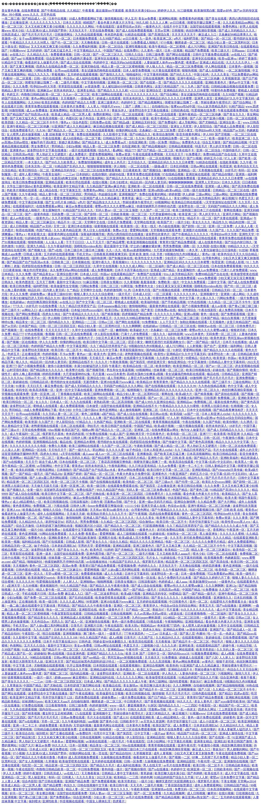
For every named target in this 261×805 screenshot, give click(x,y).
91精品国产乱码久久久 (70, 166)
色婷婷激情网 (113, 290)
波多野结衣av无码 (129, 26)
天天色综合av (40, 621)
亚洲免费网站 (59, 110)
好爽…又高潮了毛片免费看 (210, 757)
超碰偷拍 (40, 653)
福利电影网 (99, 258)
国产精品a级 (121, 122)
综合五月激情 (211, 142)
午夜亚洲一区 (235, 529)
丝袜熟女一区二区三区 (182, 533)
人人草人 (93, 106)
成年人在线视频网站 (51, 513)
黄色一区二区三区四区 (197, 513)
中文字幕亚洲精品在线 (171, 477)
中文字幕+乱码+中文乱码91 (214, 461)
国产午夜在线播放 (82, 693)
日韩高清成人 (11, 34)
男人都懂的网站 (238, 749)
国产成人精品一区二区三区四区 (147, 126)
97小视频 (166, 42)
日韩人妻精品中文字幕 (220, 465)
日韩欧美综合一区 (199, 529)
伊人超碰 (188, 194)
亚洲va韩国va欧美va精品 (165, 190)
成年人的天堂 (249, 449)
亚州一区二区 (198, 601)
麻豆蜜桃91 (80, 677)
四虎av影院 (242, 693)
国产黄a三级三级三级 (243, 306)
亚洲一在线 (226, 617)
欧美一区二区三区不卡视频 (70, 481)
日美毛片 (77, 625)
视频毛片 (179, 158)
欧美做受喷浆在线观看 (111, 597)
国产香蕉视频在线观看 (160, 701)
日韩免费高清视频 (122, 529)
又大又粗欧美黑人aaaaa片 (173, 553)
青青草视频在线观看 (167, 422)
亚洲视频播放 (72, 633)
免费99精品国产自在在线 (220, 154)
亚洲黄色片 (160, 473)
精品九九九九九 (39, 74)
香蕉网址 (219, 529)
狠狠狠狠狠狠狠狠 (99, 166)
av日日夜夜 (178, 22)
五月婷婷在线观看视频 (83, 74)
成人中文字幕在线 (229, 609)
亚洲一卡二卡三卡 (191, 465)
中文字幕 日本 (23, 665)
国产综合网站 (169, 94)
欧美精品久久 (231, 493)
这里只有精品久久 (158, 713)
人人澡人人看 (244, 226)
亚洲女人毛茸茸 (181, 126)
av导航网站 (45, 465)
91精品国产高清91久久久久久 (230, 489)
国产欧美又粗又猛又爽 (169, 453)
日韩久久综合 (134, 54)
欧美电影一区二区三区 (182, 433)
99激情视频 (17, 110)
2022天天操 (105, 777)
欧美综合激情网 (164, 134)
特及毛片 (201, 146)
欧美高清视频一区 (51, 118)
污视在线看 (61, 505)
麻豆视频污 (229, 198)
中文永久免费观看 (193, 282)
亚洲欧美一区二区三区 (123, 82)
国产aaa (16, 58)
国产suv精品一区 (94, 657)
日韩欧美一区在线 (143, 577)
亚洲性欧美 (187, 645)
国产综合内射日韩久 (239, 242)
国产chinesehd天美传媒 (227, 469)
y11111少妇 (137, 90)
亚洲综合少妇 (96, 378)
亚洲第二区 (151, 410)
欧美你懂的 (164, 366)
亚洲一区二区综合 (111, 46)
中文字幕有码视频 (156, 74)
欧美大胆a (132, 625)
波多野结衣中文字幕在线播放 (149, 110)
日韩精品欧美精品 (238, 765)
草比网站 (98, 449)
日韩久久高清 (137, 709)
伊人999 (208, 134)
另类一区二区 (50, 721)
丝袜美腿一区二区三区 (169, 370)
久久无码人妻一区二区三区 (61, 414)
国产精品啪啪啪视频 (231, 685)
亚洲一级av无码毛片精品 (49, 258)
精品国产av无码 (234, 130)
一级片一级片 (43, 677)
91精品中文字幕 (13, 62)
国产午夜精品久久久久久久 (190, 234)
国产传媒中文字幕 (175, 441)
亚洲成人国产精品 (162, 270)
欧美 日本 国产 (136, 653)
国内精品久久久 (59, 322)
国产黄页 (147, 310)
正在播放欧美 (28, 601)
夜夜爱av (192, 62)
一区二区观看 (22, 78)
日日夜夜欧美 (132, 170)
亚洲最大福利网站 (190, 398)
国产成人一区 (74, 621)
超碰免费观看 (48, 725)
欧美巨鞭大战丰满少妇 (193, 338)
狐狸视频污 (135, 390)
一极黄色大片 (152, 26)
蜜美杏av (78, 465)
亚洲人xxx (14, 509)
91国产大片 (161, 318)
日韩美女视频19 (111, 282)
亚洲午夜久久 (101, 262)
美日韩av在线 (159, 414)
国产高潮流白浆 (159, 34)
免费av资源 (123, 154)
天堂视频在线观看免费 (165, 230)
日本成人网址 (93, 681)
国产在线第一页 (151, 82)
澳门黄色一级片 (94, 633)
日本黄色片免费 (65, 629)
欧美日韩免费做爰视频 (28, 182)
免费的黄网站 (102, 114)
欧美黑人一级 (244, 461)
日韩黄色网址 (144, 86)
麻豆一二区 (144, 198)
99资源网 (92, 601)
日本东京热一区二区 (39, 166)
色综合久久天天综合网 (242, 669)
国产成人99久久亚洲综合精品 (155, 402)
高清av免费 (70, 565)
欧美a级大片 (184, 394)
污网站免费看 (43, 70)
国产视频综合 (152, 170)
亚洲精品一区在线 (34, 449)
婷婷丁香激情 (248, 58)
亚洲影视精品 (201, 469)
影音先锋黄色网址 (188, 134)
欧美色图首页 (25, 282)
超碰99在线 (117, 174)
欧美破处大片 (139, 330)
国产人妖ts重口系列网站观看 (49, 477)
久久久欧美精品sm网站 (239, 22)
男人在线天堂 (152, 765)
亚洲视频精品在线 (45, 441)
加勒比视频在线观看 (194, 322)
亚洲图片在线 (107, 537)
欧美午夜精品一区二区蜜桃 (167, 46)
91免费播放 (150, 322)
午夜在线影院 (105, 26)
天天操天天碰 (76, 513)
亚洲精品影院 (156, 737)
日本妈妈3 (83, 174)
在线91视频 (100, 182)
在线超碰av (17, 302)
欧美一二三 (199, 138)
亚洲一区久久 (34, 573)
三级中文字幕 (217, 282)
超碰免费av (38, 294)
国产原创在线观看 (227, 394)
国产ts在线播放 (13, 461)
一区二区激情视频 (238, 70)
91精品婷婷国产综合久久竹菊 (68, 669)
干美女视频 (228, 781)
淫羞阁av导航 (113, 501)
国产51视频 (195, 158)
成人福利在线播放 (88, 78)
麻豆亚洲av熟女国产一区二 (200, 797)
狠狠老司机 (239, 330)
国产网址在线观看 (178, 54)
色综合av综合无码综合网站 (234, 418)
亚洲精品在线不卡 (81, 362)
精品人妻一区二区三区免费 (101, 146)
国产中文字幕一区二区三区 (94, 302)
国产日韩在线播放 (51, 781)
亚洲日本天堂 (54, 661)
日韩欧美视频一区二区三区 (129, 214)
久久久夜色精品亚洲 (68, 230)
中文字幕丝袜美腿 (31, 202)
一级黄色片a (41, 218)
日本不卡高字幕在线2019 (132, 270)
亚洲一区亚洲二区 (43, 394)
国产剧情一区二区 (96, 214)
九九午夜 (246, 162)
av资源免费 (93, 86)
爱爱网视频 (107, 533)
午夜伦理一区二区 (138, 649)
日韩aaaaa (238, 50)
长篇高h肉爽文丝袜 (64, 178)
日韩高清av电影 (24, 154)
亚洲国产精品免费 (77, 781)
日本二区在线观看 (73, 426)
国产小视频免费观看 (196, 306)
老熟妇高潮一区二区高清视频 (61, 278)
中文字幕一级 (16, 278)
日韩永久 (8, 282)
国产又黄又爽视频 (22, 66)
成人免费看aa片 (116, 142)
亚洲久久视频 (106, 158)
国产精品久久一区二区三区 (66, 130)
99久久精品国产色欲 (111, 489)
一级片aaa (158, 733)
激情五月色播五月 (100, 318)
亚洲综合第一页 (230, 122)
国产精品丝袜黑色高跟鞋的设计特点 (90, 661)
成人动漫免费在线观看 (54, 310)
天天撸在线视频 (190, 565)
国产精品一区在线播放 (22, 437)
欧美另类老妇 (110, 298)
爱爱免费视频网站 (101, 154)
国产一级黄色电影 (37, 214)
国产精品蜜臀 (116, 242)
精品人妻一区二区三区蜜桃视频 (123, 66)
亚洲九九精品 (36, 246)
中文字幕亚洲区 (78, 346)
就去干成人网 (48, 461)
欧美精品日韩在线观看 (187, 202)
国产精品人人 (162, 198)
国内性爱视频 (178, 681)
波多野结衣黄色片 (158, 234)
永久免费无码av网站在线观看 (70, 270)
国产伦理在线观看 (62, 158)
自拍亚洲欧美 (138, 142)
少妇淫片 (171, 258)
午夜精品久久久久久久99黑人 (30, 42)
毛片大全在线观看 (225, 449)
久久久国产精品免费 (241, 230)
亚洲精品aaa (115, 649)
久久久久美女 (220, 74)
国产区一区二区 (60, 38)
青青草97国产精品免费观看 (178, 242)
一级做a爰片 (86, 98)
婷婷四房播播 (51, 374)
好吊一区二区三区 (22, 793)
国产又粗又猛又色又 (58, 50)
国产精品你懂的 (223, 174)
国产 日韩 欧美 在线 (179, 457)
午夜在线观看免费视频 (233, 110)
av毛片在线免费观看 (177, 765)
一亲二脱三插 (11, 18)
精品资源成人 (250, 457)
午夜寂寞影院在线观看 (67, 613)
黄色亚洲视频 (28, 533)
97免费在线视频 (97, 433)
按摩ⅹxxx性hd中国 (183, 106)
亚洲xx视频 (191, 314)
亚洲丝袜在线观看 (198, 174)
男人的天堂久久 (210, 214)
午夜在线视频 (51, 138)
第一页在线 (100, 753)
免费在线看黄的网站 (153, 194)
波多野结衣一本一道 (222, 354)
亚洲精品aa (185, 402)
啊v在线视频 (56, 653)
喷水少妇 (65, 410)
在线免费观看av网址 (50, 206)
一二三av (69, 174)
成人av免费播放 (37, 110)
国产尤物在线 (95, 493)
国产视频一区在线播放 (22, 342)
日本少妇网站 (156, 741)
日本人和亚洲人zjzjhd (216, 414)
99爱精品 (191, 358)
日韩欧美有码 (223, 769)
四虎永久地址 (51, 314)
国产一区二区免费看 (148, 793)
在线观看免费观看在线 (123, 485)
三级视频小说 (150, 645)
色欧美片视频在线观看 (22, 190)
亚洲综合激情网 (185, 501)
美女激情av (131, 685)
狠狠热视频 (190, 70)
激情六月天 (243, 673)
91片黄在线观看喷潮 (166, 70)
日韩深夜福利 (79, 501)
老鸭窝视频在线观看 (196, 290)
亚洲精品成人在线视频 (76, 617)
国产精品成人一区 (34, 18)
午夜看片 (115, 366)
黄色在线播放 (72, 709)
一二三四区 (189, 705)
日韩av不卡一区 (36, 378)
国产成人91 (121, 717)
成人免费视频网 (102, 270)
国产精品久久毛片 (206, 457)
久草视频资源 (231, 78)
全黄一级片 (34, 489)
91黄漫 (145, 118)
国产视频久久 (16, 489)
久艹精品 (73, 290)
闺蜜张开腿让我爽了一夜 (204, 22)
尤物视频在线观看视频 (49, 665)
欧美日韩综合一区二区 (34, 170)
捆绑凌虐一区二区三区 (190, 42)
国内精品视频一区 (158, 350)
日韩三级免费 (155, 54)
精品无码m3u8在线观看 (126, 62)
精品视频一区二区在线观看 (111, 577)
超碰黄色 (229, 717)
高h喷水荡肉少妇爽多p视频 (145, 374)
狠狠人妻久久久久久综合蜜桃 (94, 294)
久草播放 (51, 761)
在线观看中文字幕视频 (139, 358)
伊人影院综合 (203, 126)
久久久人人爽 (159, 22)
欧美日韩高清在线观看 (142, 238)
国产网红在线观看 (128, 322)
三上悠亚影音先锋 (230, 709)
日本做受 (92, 406)
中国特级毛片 (232, 150)
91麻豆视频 (91, 282)
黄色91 (171, 733)
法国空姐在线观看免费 (69, 553)
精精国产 (89, 22)
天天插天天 (97, 358)
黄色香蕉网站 (22, 505)
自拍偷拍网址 (62, 497)
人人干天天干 (95, 242)
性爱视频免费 (127, 565)
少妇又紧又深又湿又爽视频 (236, 278)
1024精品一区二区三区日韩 (181, 617)
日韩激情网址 (63, 34)
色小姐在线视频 (169, 226)
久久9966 (34, 102)
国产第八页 (187, 633)
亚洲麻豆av (44, 90)
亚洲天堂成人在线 (153, 505)
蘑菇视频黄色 (136, 705)
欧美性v (159, 354)
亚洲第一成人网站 (217, 186)
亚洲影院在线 (130, 310)
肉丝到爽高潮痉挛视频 (201, 30)
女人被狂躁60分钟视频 (117, 86)
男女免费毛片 (40, 146)
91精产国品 (236, 106)
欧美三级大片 (220, 50)
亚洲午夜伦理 (187, 745)
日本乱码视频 (179, 166)
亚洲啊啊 (245, 605)
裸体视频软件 (49, 585)
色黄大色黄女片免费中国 (133, 473)
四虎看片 (119, 801)
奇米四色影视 (113, 34)
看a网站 (118, 150)
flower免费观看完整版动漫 (106, 505)
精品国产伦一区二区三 (77, 238)
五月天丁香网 (45, 282)
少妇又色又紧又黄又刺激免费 (126, 190)
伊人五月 (131, 18)
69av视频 (54, 430)
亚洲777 (11, 366)
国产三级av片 (11, 430)
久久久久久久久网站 (81, 26)
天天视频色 (68, 98)
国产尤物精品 (208, 122)
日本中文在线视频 (199, 410)
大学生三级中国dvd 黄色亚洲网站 (29, 186)
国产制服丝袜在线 (121, 258)
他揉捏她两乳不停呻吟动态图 (156, 206)
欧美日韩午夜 (119, 785)
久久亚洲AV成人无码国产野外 (47, 30)
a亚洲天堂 (177, 358)
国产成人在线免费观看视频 (134, 30)
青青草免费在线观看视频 (42, 106)
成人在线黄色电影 (210, 242)
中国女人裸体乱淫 (98, 801)
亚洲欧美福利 (229, 457)
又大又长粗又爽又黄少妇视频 (45, 26)
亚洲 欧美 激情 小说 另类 (146, 254)
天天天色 (136, 785)
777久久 (18, 306)
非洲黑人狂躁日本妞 (215, 406)
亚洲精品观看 (54, 182)
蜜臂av (214, 777)
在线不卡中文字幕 (175, 26)
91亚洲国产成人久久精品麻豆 (71, 126)
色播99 (7, 78)
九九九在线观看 (81, 402)
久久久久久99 (187, 386)
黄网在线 (167, 394)
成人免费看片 (78, 154)
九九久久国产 (42, 629)
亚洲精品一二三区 (84, 322)
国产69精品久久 (140, 134)
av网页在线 (47, 437)
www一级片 (118, 705)
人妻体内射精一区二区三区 (197, 673)
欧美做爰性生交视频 (65, 286)
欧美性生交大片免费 (149, 258)
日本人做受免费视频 (137, 70)
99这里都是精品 (179, 497)
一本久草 (192, 250)
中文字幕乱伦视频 (180, 741)
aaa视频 (93, 721)
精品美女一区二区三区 (31, 322)
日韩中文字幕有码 (73, 318)
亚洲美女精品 (86, 90)
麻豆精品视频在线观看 (108, 126)
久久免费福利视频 (85, 46)
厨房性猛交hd (54, 521)
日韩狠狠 (178, 30)
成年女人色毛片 (115, 162)
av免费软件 (84, 733)
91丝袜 (243, 250)
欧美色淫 (96, 549)
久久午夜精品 (18, 749)
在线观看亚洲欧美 (245, 537)
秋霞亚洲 (226, 166)
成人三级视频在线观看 (132, 533)
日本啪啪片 (64, 469)
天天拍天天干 (78, 30)
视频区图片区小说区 (89, 525)
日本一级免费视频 (193, 573)
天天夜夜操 (163, 641)
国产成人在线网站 (211, 70)
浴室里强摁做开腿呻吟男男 (20, 453)
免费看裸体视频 (61, 54)
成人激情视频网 (130, 410)
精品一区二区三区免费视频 (185, 66)
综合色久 (104, 150)
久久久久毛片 (101, 689)
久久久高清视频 (160, 661)
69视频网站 (162, 202)
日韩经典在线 (180, 110)
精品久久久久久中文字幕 (101, 350)
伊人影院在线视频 (106, 334)
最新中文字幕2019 (69, 282)
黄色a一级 (209, 254)
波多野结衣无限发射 (36, 350)
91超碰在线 (32, 238)
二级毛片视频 (70, 82)
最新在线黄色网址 (227, 402)
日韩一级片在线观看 (115, 42)
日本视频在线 (81, 262)
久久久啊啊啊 (132, 326)
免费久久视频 (57, 445)
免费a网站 (102, 529)
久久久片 (101, 362)
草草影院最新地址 (132, 350)
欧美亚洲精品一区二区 (188, 366)
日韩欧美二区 (60, 262)
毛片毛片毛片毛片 (145, 278)
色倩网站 (16, 645)
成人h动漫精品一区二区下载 (82, 138)
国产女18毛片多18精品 (60, 202)
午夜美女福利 (51, 174)
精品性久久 (220, 222)
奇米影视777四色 (169, 625)
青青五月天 (207, 605)
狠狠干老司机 (225, 661)
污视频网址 (226, 673)
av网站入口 (29, 310)
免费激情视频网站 (90, 162)
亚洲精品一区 (187, 170)
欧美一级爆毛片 (220, 138)
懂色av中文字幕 (240, 82)
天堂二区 (59, 226)
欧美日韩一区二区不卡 (67, 350)
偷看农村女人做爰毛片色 (42, 62)
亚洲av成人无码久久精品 (73, 457)
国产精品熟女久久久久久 (104, 202)
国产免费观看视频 (233, 314)
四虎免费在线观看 (19, 629)
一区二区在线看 (139, 166)
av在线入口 (17, 54)
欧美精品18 (144, 382)
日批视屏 (210, 398)
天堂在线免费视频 (101, 30)
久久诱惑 (246, 422)
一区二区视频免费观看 (132, 661)
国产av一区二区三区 (220, 366)
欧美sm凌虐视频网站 (137, 250)
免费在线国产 (85, 489)
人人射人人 (71, 581)
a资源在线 (176, 613)
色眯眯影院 (233, 557)
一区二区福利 (155, 266)
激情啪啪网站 (138, 306)
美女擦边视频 (45, 793)
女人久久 (41, 402)
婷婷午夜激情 (32, 773)
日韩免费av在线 (101, 122)
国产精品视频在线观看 (119, 418)
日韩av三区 (106, 322)
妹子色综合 (87, 118)
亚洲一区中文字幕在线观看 (74, 390)
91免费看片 (194, 154)
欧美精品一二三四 (177, 549)
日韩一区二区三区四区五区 (73, 266)
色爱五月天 (247, 198)
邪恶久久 (72, 521)
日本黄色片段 (141, 290)
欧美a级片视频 (164, 426)
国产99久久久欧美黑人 (60, 162)
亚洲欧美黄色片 (216, 82)
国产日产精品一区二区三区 (155, 150)
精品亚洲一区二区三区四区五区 (28, 481)
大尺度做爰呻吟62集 (163, 214)
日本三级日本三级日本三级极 (84, 250)
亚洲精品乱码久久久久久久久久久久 (169, 390)
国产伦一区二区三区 (65, 42)
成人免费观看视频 (72, 406)
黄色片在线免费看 (170, 729)
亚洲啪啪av (88, 581)
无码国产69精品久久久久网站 (228, 206)
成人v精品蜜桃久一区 (27, 501)
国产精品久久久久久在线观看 (183, 82)
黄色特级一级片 (112, 769)
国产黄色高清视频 (201, 441)
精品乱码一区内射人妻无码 (148, 182)
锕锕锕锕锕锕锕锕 (181, 182)
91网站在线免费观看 (53, 533)
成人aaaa (88, 453)
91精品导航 (245, 645)
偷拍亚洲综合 (187, 310)
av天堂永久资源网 (152, 721)
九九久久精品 (222, 537)
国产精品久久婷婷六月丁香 (212, 577)
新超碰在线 (21, 382)
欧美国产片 (165, 222)
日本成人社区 (89, 274)
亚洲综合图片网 (67, 274)
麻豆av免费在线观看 (80, 206)
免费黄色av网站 (94, 190)
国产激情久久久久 (112, 74)
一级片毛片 (123, 294)
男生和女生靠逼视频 (121, 370)
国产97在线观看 (53, 541)
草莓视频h (58, 74)
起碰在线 (218, 370)
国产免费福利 (167, 122)
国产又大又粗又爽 (168, 545)
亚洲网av (16, 457)
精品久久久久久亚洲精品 (147, 541)
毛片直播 (98, 374)
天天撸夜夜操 (90, 42)
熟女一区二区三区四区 (61, 609)
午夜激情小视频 (233, 437)
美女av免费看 (147, 18)
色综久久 (70, 785)
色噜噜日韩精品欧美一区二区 (41, 94)
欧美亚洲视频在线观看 (142, 242)
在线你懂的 (100, 174)
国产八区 (196, 118)
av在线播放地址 (97, 561)
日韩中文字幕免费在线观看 (211, 54)
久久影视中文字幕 (115, 134)
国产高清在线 (219, 561)
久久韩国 (203, 246)
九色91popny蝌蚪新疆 (147, 617)
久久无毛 (244, 202)
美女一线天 (149, 226)
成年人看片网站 (30, 174)
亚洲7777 (206, 433)
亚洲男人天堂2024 (207, 182)
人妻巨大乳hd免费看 (142, 378)
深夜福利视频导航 (93, 234)
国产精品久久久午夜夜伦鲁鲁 (110, 585)
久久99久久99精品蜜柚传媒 (132, 318)
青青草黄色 (129, 298)
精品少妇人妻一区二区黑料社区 (229, 42)
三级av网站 (204, 194)
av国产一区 (192, 414)
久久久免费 (21, 86)
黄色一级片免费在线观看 (129, 621)
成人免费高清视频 (231, 310)
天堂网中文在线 (95, 222)
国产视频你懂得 (238, 370)
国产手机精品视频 (174, 302)
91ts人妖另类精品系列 (212, 106)
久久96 (41, 130)
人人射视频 (194, 346)
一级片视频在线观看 (190, 426)
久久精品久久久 (38, 54)
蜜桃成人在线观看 (127, 302)
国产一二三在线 (190, 258)
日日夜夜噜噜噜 (196, 613)
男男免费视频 (172, 246)
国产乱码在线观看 (81, 597)
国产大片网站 (214, 497)
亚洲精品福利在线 (102, 669)
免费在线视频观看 (89, 134)
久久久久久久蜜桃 (232, 533)
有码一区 (244, 170)
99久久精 (142, 22)
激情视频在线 (113, 18)
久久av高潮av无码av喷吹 (151, 613)
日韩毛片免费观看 (120, 222)
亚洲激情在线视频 (42, 418)
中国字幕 (249, 426)
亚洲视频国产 (128, 194)
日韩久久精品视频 (82, 477)
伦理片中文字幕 (104, 733)
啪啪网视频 (105, 581)
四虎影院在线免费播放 (37, 266)
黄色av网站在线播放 (45, 98)
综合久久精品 (119, 541)
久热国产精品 (103, 422)
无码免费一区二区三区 (67, 214)
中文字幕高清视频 (240, 545)
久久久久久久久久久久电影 (28, 445)
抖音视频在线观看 (72, 801)
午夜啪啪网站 (174, 621)
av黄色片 (208, 661)
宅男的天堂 (86, 545)
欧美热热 (172, 665)
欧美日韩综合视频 (190, 485)
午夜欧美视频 (78, 358)
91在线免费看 (48, 306)
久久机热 (162, 358)
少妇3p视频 (74, 146)
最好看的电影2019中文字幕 (80, 298)
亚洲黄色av (17, 150)
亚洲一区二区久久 (207, 390)
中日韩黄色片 (156, 433)
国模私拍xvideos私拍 (88, 246)
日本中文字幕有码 (137, 573)
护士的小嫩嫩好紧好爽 (146, 246)
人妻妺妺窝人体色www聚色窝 (164, 62)
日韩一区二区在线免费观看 (185, 186)
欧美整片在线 (75, 370)
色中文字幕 (187, 298)
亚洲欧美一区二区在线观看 (146, 186)
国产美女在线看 (216, 18)
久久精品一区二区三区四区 (119, 521)
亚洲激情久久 (222, 597)
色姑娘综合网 (107, 194)
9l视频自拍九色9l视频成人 (183, 254)
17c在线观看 (83, 713)
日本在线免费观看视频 (226, 266)
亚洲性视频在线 (136, 46)
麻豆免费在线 (54, 386)
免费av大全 (120, 230)
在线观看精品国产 (123, 274)
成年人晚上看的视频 (27, 374)
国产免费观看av (61, 797)
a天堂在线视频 (70, 453)
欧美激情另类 (25, 398)
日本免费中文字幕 (232, 777)
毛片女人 (152, 557)
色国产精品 (44, 230)
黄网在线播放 (233, 210)
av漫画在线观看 (197, 629)
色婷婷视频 (50, 354)
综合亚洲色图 (55, 58)
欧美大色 (100, 354)
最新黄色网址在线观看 (63, 234)
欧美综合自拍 (25, 733)
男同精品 (57, 146)
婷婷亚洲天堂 (156, 362)
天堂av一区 (38, 318)
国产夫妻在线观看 (226, 218)
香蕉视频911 (121, 262)
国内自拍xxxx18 (179, 653)
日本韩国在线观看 (105, 665)
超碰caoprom (62, 677)
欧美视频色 (15, 198)
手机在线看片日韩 (34, 593)
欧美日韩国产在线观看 (172, 378)
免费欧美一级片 (169, 282)
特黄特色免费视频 (223, 90)
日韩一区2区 (82, 54)
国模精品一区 (19, 418)
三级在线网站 (242, 382)
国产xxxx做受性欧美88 (230, 701)
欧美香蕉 (220, 433)
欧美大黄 (231, 497)
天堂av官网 (162, 30)
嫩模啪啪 (169, 170)
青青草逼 (128, 198)
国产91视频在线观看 (167, 290)
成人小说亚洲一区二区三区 (218, 721)
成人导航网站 (188, 122)
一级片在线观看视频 (83, 150)
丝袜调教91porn (32, 701)
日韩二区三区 (109, 286)
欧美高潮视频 (156, 497)
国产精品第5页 (26, 737)
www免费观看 (207, 278)
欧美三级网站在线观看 (107, 94)
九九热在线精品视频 (212, 386)
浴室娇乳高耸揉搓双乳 (59, 489)
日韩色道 (85, 641)
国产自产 (210, 346)
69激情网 (196, 378)
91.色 (127, 290)
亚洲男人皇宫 (203, 98)
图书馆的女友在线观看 (66, 382)
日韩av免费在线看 (72, 717)
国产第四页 (138, 362)
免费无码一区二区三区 (190, 789)
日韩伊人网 (79, 437)
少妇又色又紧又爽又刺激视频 (115, 338)
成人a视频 (116, 637)
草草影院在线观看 (70, 86)
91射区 (21, 246)
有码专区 (135, 78)
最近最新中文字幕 (116, 246)
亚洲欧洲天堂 (135, 433)
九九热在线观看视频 (89, 34)
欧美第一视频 (11, 541)
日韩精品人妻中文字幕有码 (227, 362)
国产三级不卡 (11, 310)
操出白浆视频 (230, 318)
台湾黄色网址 (211, 258)
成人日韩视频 (19, 226)
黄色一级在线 (210, 314)
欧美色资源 (218, 338)
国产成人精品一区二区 (169, 445)
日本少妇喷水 (119, 182)
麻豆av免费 (114, 358)
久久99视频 (174, 493)
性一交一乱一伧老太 (38, 198)
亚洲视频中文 (209, 294)
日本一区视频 (173, 50)
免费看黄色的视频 (191, 18)
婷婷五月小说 (213, 158)
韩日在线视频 (51, 633)
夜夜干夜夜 (248, 677)
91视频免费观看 (34, 58)
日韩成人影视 (32, 254)
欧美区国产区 (71, 430)
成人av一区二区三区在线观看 (115, 453)
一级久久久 (158, 334)
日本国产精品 (210, 318)
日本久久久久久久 (172, 410)
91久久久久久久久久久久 (142, 94)
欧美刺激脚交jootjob (42, 577)
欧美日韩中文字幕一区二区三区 (105, 342)
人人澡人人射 (11, 449)
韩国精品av (188, 418)
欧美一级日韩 (96, 485)
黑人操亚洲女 (208, 533)
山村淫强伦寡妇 (18, 370)
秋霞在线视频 (25, 230)
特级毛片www (111, 106)
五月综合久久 (137, 162)
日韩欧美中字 (31, 338)
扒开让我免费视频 (79, 665)
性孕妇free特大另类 (43, 86)
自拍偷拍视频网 (204, 685)
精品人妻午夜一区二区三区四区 (61, 194)
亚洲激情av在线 (162, 789)
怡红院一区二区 (109, 398)
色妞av (6, 258)
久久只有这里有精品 (188, 437)
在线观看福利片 (24, 206)
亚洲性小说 (104, 118)
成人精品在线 (48, 190)
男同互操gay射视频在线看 (125, 657)
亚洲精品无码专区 (144, 122)
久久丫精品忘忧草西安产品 (139, 58)
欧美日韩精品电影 (225, 453)
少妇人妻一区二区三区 (109, 797)
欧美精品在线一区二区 (138, 366)
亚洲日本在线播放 (80, 226)
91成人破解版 (31, 649)
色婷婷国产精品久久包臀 (79, 102)
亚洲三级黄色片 (109, 102)
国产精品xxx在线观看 (151, 418)
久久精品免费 (206, 501)
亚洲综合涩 (154, 90)
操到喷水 (42, 733)
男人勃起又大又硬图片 (51, 154)
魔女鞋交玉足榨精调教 (57, 713)
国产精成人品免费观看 (229, 126)
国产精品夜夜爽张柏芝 (228, 410)
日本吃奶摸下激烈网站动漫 (54, 525)
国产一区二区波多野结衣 (102, 593)
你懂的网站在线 (127, 130)
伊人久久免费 (19, 294)
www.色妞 (63, 437)
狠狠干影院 (145, 338)
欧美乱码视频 (50, 102)
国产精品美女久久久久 (43, 617)
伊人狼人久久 (155, 66)
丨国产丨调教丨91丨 (136, 106)
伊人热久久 (170, 673)
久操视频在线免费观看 (196, 597)
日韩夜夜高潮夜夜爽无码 (110, 254)
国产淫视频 (223, 134)
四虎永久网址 (207, 709)
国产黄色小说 (109, 721)
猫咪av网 (88, 430)
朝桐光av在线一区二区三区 (216, 326)
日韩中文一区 (156, 653)
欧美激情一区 (130, 226)
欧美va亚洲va (227, 58)
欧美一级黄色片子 (81, 338)
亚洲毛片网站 (232, 214)
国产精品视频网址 (150, 102)
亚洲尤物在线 (90, 66)
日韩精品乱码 (39, 382)
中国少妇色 (202, 74)
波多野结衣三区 (21, 406)
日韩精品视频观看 (181, 146)
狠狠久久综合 (52, 509)
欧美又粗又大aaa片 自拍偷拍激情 (67, 701)
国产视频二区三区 (56, 673)
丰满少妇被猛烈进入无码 (26, 298)
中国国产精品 (112, 50)
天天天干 (31, 461)
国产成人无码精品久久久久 (237, 30)
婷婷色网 (146, 777)
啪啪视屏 (105, 729)
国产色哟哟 (195, 773)
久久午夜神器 (28, 194)
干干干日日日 (75, 242)
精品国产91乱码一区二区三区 (197, 733)
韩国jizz (24, 46)
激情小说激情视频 (60, 366)
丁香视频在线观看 (70, 394)
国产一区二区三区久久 (108, 54)
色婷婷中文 (101, 62)
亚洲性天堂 (247, 234)
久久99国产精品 (110, 38)
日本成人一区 (59, 402)
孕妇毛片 (93, 426)
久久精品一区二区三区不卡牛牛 (37, 122)
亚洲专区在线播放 (106, 58)
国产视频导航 (95, 370)
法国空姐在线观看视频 (205, 26)
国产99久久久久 (181, 74)
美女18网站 (181, 198)
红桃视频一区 (240, 406)
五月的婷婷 (35, 50)
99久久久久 (251, 266)
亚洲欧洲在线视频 (238, 697)
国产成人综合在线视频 (76, 62)
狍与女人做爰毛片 (193, 430)
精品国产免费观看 (197, 50)
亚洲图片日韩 (93, 625)
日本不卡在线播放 (235, 342)
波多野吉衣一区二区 (192, 206)
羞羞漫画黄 (148, 282)
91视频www (17, 50)
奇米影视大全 (37, 234)
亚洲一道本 (44, 553)
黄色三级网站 (158, 681)
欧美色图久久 (126, 669)
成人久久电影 (113, 573)
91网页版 (127, 286)
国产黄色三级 (85, 158)
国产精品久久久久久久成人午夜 (127, 178)
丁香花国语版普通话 (179, 785)
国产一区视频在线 (246, 769)
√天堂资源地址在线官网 (220, 202)
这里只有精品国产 (167, 86)
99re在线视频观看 (134, 745)
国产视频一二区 (180, 757)
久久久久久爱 (115, 449)
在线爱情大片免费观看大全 (228, 601)
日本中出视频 (57, 18)
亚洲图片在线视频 (195, 230)
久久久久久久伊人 (238, 62)
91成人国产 (117, 433)
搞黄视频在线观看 (106, 226)
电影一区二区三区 (178, 541)
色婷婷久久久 (147, 565)
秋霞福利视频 (18, 477)
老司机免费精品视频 (171, 529)
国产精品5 (225, 693)
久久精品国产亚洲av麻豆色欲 (106, 186)
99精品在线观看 (41, 657)
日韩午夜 (97, 501)
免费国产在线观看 (149, 274)
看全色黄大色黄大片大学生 (116, 22)
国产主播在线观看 (62, 733)
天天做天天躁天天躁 (45, 485)
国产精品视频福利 (154, 146)
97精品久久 (84, 422)
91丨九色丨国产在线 (195, 86)
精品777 (130, 150)
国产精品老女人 (93, 142)
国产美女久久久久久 (165, 597)
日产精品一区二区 (138, 609)
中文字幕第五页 (71, 190)
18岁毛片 (231, 170)
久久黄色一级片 (152, 50)
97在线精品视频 (173, 174)
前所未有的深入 (65, 90)
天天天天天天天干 (184, 34)
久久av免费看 (167, 465)
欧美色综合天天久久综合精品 (238, 254)
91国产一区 (106, 330)
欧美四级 (8, 122)
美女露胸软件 (31, 138)
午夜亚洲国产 (178, 473)
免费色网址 (230, 26)
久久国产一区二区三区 (155, 210)
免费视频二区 (226, 398)
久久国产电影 (212, 422)
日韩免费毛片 (245, 326)
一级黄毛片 (209, 617)
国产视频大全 (37, 250)
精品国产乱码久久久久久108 (58, 637)
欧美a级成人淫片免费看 (135, 537)
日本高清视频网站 (199, 453)
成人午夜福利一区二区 (25, 433)
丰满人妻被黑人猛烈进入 (235, 729)
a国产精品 (109, 414)
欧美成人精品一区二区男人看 (71, 114)
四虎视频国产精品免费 (137, 314)
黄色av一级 (84, 354)
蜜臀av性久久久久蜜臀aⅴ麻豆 (115, 206)
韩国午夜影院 (247, 497)
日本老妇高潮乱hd (63, 545)
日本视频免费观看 (85, 38)
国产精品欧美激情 (84, 218)
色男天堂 (33, 278)
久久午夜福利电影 (60, 246)
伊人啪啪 (120, 166)
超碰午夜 (228, 645)
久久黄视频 (131, 282)
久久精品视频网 (174, 793)
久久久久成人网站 (132, 266)
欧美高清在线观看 (181, 461)
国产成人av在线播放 (83, 398)
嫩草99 (212, 793)
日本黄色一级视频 (241, 66)
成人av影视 (219, 306)
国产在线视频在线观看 (160, 386)
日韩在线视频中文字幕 (92, 785)
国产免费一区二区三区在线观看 (45, 597)
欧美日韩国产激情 (240, 741)
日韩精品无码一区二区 (118, 138)
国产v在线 (55, 250)
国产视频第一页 (136, 218)
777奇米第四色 (134, 633)
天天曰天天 (35, 386)
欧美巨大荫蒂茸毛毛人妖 (27, 661)
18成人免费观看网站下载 (86, 18)
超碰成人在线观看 (109, 98)
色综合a (69, 78)
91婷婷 (108, 549)
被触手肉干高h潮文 (44, 142)
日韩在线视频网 (153, 78)
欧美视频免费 (213, 557)
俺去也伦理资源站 (114, 78)
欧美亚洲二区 (163, 38)
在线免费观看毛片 (22, 130)
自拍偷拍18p (160, 106)
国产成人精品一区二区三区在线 (188, 266)
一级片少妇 (183, 222)
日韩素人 (68, 777)
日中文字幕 (142, 733)
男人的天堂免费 (220, 146)
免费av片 (197, 497)
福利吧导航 (191, 38)
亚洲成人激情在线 (231, 733)
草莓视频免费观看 (14, 617)
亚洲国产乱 (218, 629)
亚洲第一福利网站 (230, 346)
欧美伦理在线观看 (78, 182)
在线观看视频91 (193, 637)
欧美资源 (219, 358)
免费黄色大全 (191, 142)
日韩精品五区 (230, 374)
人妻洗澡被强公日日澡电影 (218, 250)
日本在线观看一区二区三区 (77, 461)
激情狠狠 (158, 693)
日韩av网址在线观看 (204, 166)
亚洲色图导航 (95, 553)
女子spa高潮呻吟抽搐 (33, 38)
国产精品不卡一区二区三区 (191, 641)
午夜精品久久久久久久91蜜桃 (179, 406)
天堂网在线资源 (145, 222)
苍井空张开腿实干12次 (204, 521)
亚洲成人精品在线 (212, 62)
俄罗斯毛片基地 (53, 433)
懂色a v (65, 122)
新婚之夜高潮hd (70, 142)
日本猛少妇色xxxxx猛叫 (87, 310)
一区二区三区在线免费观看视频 (99, 170)
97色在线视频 (197, 302)
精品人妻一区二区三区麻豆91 (36, 222)
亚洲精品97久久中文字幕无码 (235, 98)
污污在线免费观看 (93, 589)
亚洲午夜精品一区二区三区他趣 (198, 78)
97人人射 (230, 158)
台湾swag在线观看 (67, 70)
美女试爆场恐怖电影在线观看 (101, 70)
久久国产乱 (217, 230)
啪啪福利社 (134, 74)
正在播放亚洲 (19, 22)
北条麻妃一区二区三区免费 (157, 130)
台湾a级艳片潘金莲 (79, 58)
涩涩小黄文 (186, 130)
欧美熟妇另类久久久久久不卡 (90, 110)
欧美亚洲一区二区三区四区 (125, 493)
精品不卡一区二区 (199, 218)
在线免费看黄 (34, 330)
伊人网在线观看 (216, 66)
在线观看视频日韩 (202, 509)
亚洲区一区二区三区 (128, 605)
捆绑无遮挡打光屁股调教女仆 (165, 342)
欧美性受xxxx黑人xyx (236, 521)
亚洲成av (246, 218)
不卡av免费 (67, 354)
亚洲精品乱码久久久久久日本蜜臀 (186, 90)
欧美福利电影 (150, 302)
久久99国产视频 (233, 94)
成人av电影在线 (21, 218)
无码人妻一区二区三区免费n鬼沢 (148, 489)
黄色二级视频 (90, 414)
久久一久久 (114, 250)
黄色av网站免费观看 (132, 469)
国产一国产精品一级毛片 (204, 342)
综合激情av (147, 521)
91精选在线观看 (136, 34)
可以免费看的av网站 (245, 74)
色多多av (57, 741)
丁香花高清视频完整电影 (115, 461)
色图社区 (72, 118)
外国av (104, 274)
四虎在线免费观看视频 (164, 513)
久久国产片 (46, 422)
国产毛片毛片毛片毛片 (37, 34)
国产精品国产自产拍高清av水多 (28, 114)
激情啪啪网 (74, 517)
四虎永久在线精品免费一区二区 (58, 66)
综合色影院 (80, 122)
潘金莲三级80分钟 (59, 294)
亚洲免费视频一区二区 (110, 390)
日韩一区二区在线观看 (129, 114)
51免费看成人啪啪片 (145, 42)
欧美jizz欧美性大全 (116, 509)
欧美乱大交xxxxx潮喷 (217, 481)
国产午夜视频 (138, 513)
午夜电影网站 (117, 465)
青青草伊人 (151, 605)
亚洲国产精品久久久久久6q (105, 653)
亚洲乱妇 (220, 741)
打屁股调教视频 (154, 525)
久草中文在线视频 (105, 266)
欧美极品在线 (31, 509)
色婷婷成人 (166, 581)
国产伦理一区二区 (188, 481)
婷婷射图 (175, 194)
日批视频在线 (245, 793)
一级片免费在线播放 (133, 697)
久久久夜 (144, 298)
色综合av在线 (177, 505)
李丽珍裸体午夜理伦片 (216, 102)
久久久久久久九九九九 (45, 22)
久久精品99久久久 (31, 521)
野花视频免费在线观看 (175, 58)
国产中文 (130, 501)
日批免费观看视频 (235, 637)
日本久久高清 (72, 22)
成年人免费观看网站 (242, 541)
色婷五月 (13, 94)
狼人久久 (22, 362)
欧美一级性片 (245, 573)
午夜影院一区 (31, 633)
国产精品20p (53, 473)
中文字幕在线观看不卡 (51, 398)
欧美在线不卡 (185, 150)
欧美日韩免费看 (21, 286)
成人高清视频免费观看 (83, 757)
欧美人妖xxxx (50, 238)
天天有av (96, 509)
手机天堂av (84, 254)
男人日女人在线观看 (97, 230)
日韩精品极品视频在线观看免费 (232, 86)
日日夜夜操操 (12, 270)
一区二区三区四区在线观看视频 (124, 497)
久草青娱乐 (14, 685)
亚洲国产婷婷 (73, 473)
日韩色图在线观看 (28, 569)
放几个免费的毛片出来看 (175, 577)
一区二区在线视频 (159, 158)
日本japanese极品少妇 (112, 306)
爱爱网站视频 (139, 230)
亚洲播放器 (145, 453)
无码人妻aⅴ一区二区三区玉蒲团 (117, 210)
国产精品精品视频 (235, 142)
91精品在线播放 (114, 737)
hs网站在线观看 (94, 278)
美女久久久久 (201, 222)
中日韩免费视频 (89, 769)
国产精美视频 (110, 314)
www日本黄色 (195, 334)
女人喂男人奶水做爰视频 (24, 134)
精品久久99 (52, 298)
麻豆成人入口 (207, 34)
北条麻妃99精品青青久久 (236, 34)
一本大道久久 (34, 162)
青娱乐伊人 (120, 110)
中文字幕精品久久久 (88, 50)
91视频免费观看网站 (205, 653)
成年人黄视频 (163, 753)
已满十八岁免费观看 (234, 270)
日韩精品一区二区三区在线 (231, 190)
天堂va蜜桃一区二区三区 (62, 573)
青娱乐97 (158, 609)
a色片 (178, 38)
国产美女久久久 (234, 114)
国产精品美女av (44, 274)
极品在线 (213, 374)
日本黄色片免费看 (73, 106)
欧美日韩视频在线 (198, 370)
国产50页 (42, 158)
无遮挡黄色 (91, 382)
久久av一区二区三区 (77, 94)
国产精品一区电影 (51, 517)
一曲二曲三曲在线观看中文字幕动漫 (31, 605)
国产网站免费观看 (28, 314)
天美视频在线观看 (210, 170)
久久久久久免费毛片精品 (155, 437)
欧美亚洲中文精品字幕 (69, 186)
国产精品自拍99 (121, 753)
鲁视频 (171, 78)
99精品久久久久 (239, 246)
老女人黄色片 (203, 701)
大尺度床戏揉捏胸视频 (169, 250)
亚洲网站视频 (168, 18)
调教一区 (189, 246)
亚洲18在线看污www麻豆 (117, 382)
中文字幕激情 (197, 362)
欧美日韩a (112, 310)
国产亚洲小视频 (214, 118)
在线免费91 (132, 50)
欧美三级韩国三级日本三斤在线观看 (197, 210)
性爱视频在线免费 (203, 110)
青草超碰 (146, 773)
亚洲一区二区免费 (220, 226)
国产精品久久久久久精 (113, 90)
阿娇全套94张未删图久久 (110, 641)
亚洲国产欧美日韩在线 (223, 46)
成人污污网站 (197, 46)
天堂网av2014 (246, 781)
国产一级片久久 (80, 449)
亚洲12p (231, 585)
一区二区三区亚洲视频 (110, 238)
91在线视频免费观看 (182, 178)
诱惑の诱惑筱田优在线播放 (125, 234)
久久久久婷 (169, 645)
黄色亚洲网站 (90, 557)
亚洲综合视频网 (154, 665)
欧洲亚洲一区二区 (199, 769)
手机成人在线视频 (75, 509)
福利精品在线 (31, 541)
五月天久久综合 (165, 338)
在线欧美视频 (229, 162)
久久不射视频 (61, 218)
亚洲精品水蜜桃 (85, 441)
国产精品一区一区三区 (216, 38)
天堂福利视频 (82, 725)
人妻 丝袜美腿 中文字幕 (58, 134)
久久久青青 (241, 517)
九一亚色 (145, 38)
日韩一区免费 (158, 142)
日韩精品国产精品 (236, 785)
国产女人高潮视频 (125, 118)
